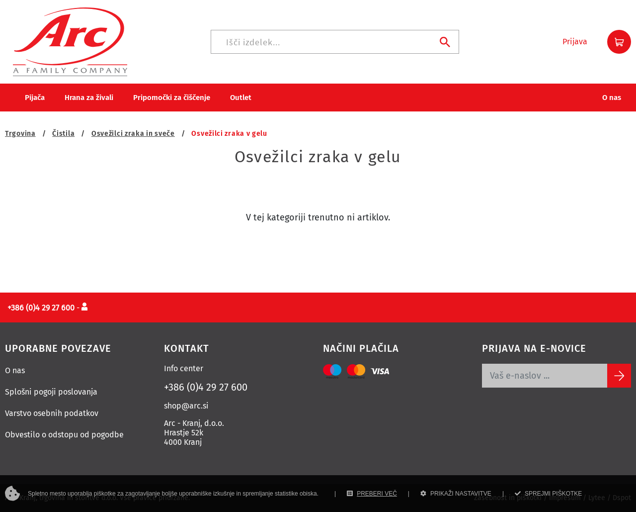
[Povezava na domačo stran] (70, 41)
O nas (15, 370)
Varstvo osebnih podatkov (51, 413)
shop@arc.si (186, 405)
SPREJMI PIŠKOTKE (548, 493)
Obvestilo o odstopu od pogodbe (64, 434)
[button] (574, 42)
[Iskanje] (335, 41)
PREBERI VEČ (372, 493)
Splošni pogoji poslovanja (51, 392)
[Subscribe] (619, 376)
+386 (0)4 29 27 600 (205, 387)
